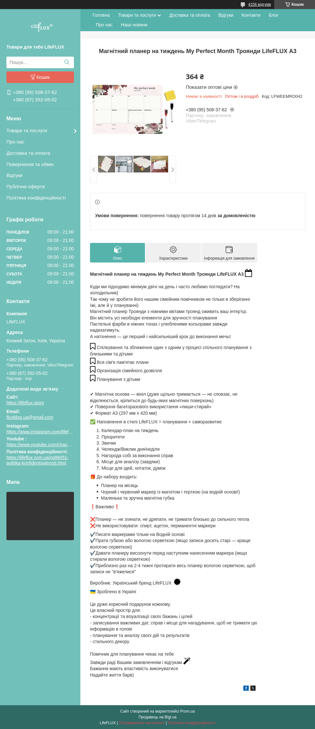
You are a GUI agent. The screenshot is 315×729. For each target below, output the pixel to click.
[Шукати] (66, 62)
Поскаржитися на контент (142, 723)
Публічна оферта (25, 186)
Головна (101, 15)
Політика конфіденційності (36, 197)
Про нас (15, 141)
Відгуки (14, 175)
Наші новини (134, 24)
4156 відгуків (259, 4)
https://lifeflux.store (25, 402)
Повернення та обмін (30, 164)
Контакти (251, 15)
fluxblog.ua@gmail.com (29, 417)
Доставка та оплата (28, 153)
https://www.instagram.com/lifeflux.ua (43, 431)
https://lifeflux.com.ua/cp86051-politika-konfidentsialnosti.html (37, 460)
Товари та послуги (26, 130)
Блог (273, 15)
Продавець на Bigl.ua (157, 717)
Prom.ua (187, 711)
